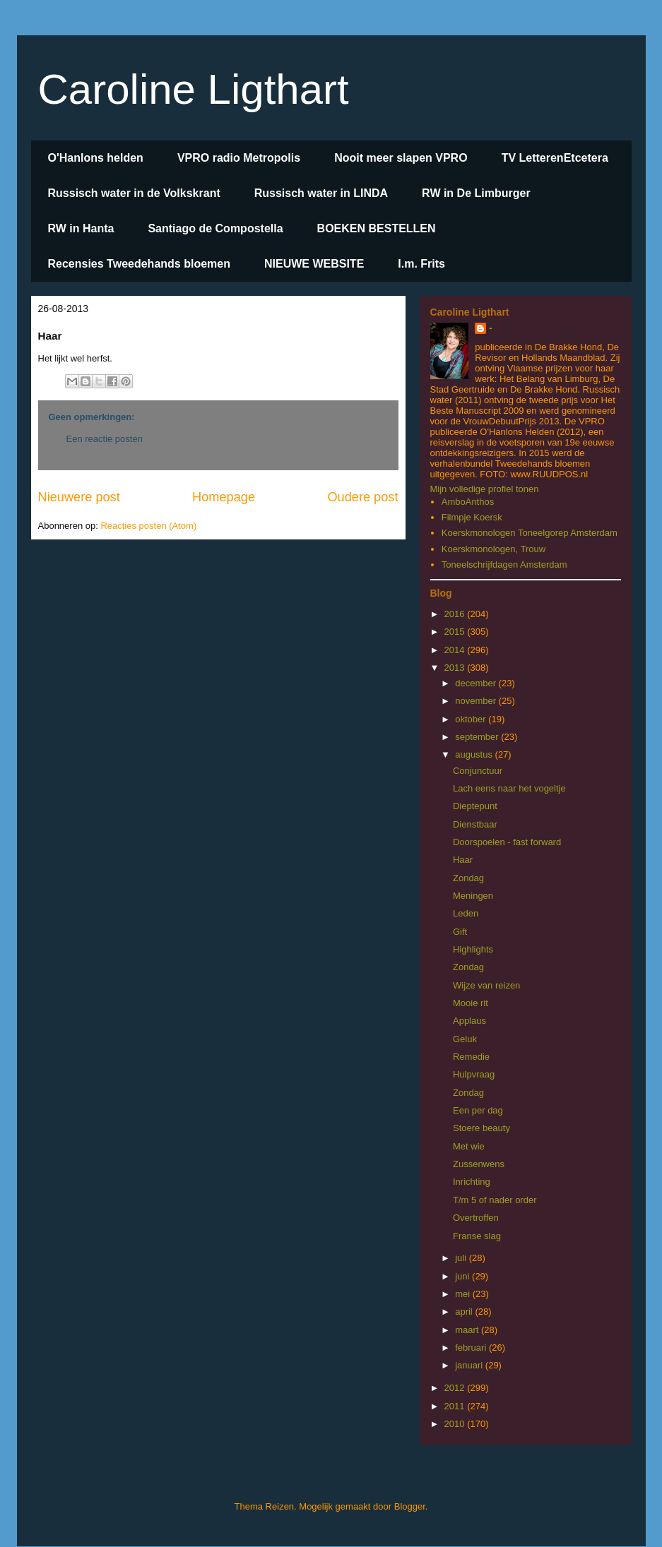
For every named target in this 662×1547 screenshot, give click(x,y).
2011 (456, 1406)
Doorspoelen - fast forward (507, 842)
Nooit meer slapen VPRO (401, 158)
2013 (456, 667)
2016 (456, 614)
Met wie (469, 1146)
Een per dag (478, 1110)
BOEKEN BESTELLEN (376, 228)
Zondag (468, 878)
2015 (456, 631)
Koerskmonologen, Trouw (493, 549)
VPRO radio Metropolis (238, 158)
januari (470, 1365)
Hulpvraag (474, 1074)
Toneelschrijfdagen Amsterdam (504, 564)
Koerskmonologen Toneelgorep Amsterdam (529, 532)
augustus (475, 754)
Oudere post (362, 497)
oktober (471, 719)
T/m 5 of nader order (495, 1200)
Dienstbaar (475, 824)
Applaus (469, 1020)
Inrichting (471, 1181)
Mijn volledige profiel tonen (484, 489)
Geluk (465, 1039)
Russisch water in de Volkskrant (134, 193)
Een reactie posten (104, 439)
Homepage (223, 497)
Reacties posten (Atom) (148, 525)
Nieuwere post (79, 497)
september (478, 736)
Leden (465, 913)
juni (463, 1276)
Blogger (409, 1506)
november (476, 700)
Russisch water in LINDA (321, 193)
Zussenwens (478, 1164)
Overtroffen (476, 1217)
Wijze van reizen (486, 985)
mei (464, 1294)
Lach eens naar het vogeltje (509, 788)
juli (462, 1258)
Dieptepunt (475, 806)
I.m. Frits (421, 264)
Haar (463, 859)
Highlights (473, 949)
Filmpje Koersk (472, 517)
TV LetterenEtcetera (555, 158)
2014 (456, 650)
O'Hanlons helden (95, 158)
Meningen (473, 895)
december (476, 683)
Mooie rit (470, 1003)
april (465, 1311)
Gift (460, 931)
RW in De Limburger (476, 193)
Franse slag (477, 1236)
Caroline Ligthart (193, 89)
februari (472, 1347)
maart (468, 1330)
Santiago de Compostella (215, 228)
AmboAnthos (468, 501)
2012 (456, 1387)
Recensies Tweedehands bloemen (139, 264)
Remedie (471, 1056)
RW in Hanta (81, 228)
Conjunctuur (477, 770)
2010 (456, 1423)
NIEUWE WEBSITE (314, 264)
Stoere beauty (481, 1128)
